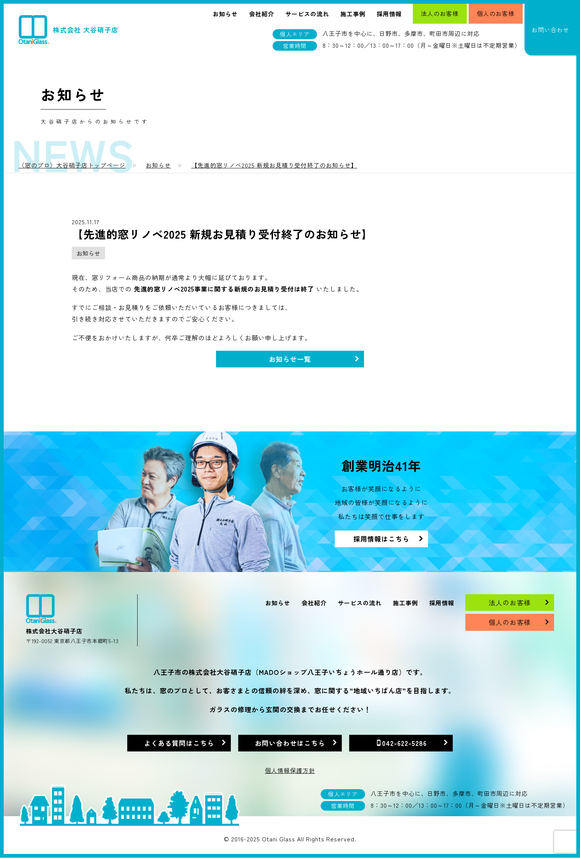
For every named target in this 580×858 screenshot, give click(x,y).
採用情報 (389, 13)
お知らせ (225, 13)
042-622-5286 (404, 743)
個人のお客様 (496, 13)
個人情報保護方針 (290, 770)
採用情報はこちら (381, 539)
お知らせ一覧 (290, 359)
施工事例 (352, 13)
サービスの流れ (307, 13)
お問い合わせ (550, 29)
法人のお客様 (440, 13)
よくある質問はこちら (179, 743)
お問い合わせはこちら (290, 743)
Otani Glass (278, 838)
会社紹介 (261, 13)
